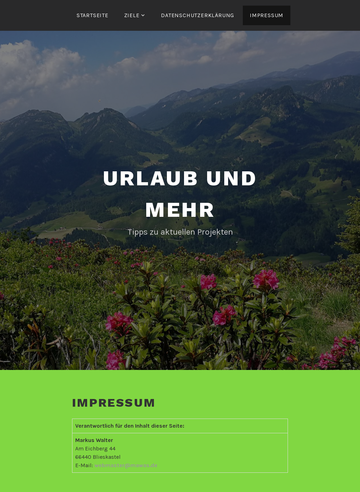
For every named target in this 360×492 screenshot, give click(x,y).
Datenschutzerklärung (197, 15)
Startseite (92, 15)
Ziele (132, 15)
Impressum (266, 15)
